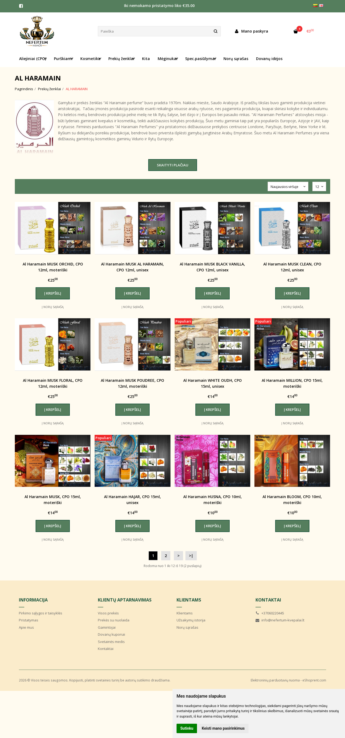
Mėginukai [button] (167, 58)
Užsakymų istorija (191, 620)
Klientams (189, 600)
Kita (146, 58)
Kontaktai (105, 648)
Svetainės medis (111, 641)
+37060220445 (270, 613)
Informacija (33, 600)
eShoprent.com (314, 680)
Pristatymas (28, 620)
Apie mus (26, 627)
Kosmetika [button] (90, 58)
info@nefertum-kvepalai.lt (280, 620)
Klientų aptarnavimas (124, 600)
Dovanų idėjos (269, 58)
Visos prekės (108, 613)
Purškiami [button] (63, 58)
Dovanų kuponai (111, 634)
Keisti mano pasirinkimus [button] (223, 728)
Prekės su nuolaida (113, 620)
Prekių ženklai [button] (121, 58)
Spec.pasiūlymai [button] (200, 58)
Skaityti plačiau (172, 165)
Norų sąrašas (235, 58)
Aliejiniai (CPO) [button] (32, 58)
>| (191, 555)
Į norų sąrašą (53, 307)
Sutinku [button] (186, 728)
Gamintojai (107, 627)
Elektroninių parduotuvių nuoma (275, 680)
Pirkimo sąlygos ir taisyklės (40, 613)
